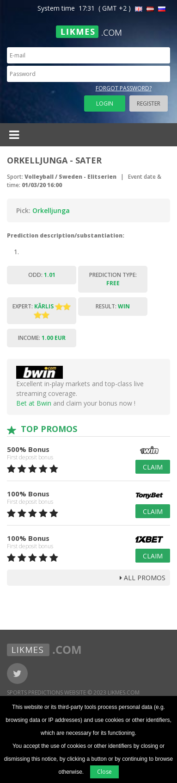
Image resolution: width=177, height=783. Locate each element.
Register (148, 103)
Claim (153, 467)
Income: (42, 338)
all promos (142, 577)
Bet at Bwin (33, 403)
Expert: (41, 310)
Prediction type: (113, 279)
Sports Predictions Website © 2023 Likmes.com (73, 692)
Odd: (41, 275)
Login (104, 103)
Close (104, 772)
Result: (113, 306)
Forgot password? (124, 88)
